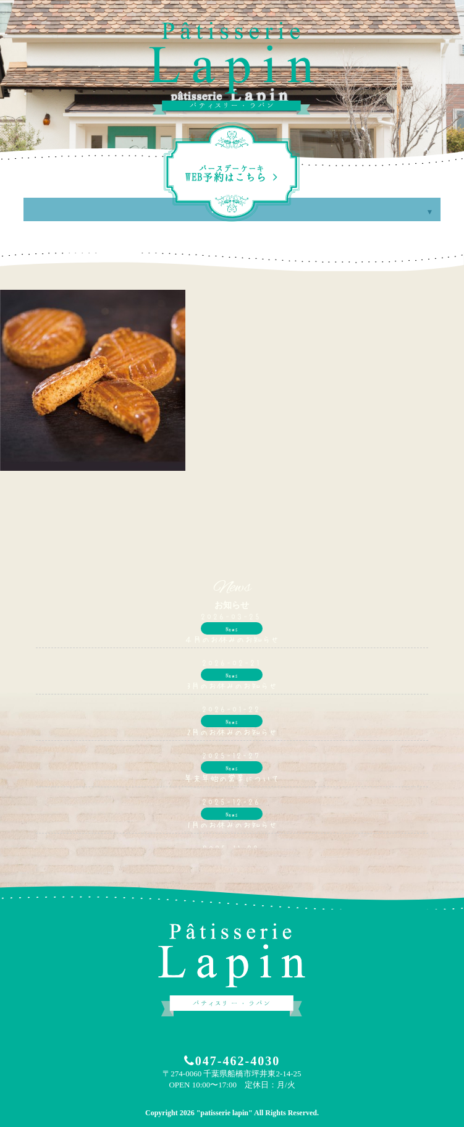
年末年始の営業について (231, 778)
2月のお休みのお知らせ (232, 731)
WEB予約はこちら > (232, 173)
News (232, 628)
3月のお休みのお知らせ (232, 685)
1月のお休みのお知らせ (232, 824)
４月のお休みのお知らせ (231, 639)
